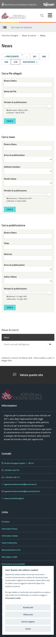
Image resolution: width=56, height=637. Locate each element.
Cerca (10, 121)
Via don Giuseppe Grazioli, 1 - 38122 (19, 463)
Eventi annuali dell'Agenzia (29, 344)
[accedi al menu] (50, 15)
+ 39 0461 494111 (12, 477)
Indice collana (10, 276)
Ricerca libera (10, 80)
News (6, 337)
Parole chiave (10, 178)
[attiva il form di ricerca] (42, 15)
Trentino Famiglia (10, 35)
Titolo (6, 243)
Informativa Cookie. (13, 598)
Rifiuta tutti (28, 614)
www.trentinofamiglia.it (14, 498)
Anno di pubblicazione (14, 155)
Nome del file (10, 91)
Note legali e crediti (9, 556)
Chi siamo (6, 521)
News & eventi (29, 35)
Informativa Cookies (10, 535)
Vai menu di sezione (21, 27)
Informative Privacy (9, 528)
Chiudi (28, 628)
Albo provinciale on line (11, 549)
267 (34, 56)
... (26, 56)
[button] (50, 344)
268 (44, 56)
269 (6, 62)
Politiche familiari (12, 167)
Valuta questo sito (28, 375)
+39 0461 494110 (11, 470)
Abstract (8, 254)
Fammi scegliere (28, 621)
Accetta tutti (28, 607)
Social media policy (9, 542)
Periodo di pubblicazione (15, 102)
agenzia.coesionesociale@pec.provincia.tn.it (22, 491)
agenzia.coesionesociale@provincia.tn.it (20, 484)
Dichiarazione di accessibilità (13, 563)
